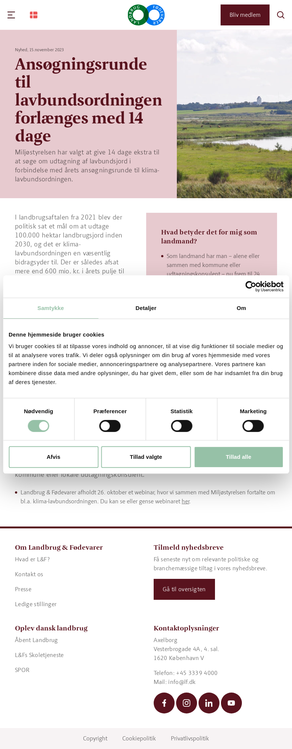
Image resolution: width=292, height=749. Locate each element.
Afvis (54, 457)
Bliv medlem (245, 14)
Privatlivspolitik (190, 738)
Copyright (95, 738)
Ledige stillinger (35, 604)
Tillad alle (238, 457)
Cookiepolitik (139, 738)
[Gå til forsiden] (146, 14)
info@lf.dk (182, 681)
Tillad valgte (146, 457)
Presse (23, 589)
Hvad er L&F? (32, 559)
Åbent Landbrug (36, 640)
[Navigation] (11, 15)
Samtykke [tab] (50, 308)
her (185, 501)
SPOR (22, 669)
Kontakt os (29, 574)
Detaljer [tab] (146, 308)
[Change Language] (33, 14)
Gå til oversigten (184, 589)
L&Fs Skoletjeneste (39, 655)
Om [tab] (241, 308)
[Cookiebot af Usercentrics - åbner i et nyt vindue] (250, 286)
